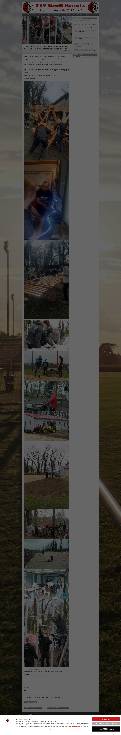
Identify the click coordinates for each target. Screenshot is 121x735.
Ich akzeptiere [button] (106, 719)
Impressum (113, 733)
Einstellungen (33, 728)
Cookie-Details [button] (99, 733)
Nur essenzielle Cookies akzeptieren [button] (106, 723)
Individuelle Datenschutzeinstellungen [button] (106, 729)
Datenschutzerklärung (76, 726)
